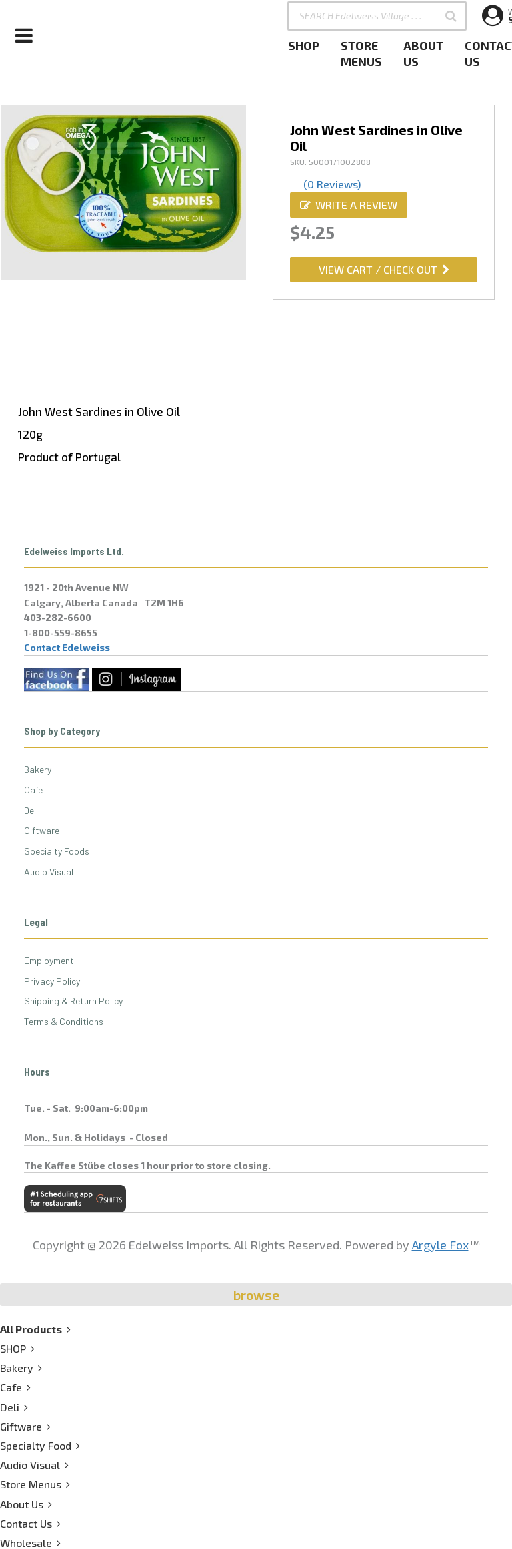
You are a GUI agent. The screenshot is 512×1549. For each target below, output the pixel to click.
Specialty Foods (56, 851)
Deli (31, 810)
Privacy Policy (52, 981)
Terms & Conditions (63, 1021)
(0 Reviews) (332, 184)
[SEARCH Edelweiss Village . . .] (377, 16)
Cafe (33, 789)
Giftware (41, 830)
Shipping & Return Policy (73, 1000)
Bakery (37, 769)
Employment (49, 960)
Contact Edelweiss (67, 647)
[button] (451, 16)
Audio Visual (48, 871)
